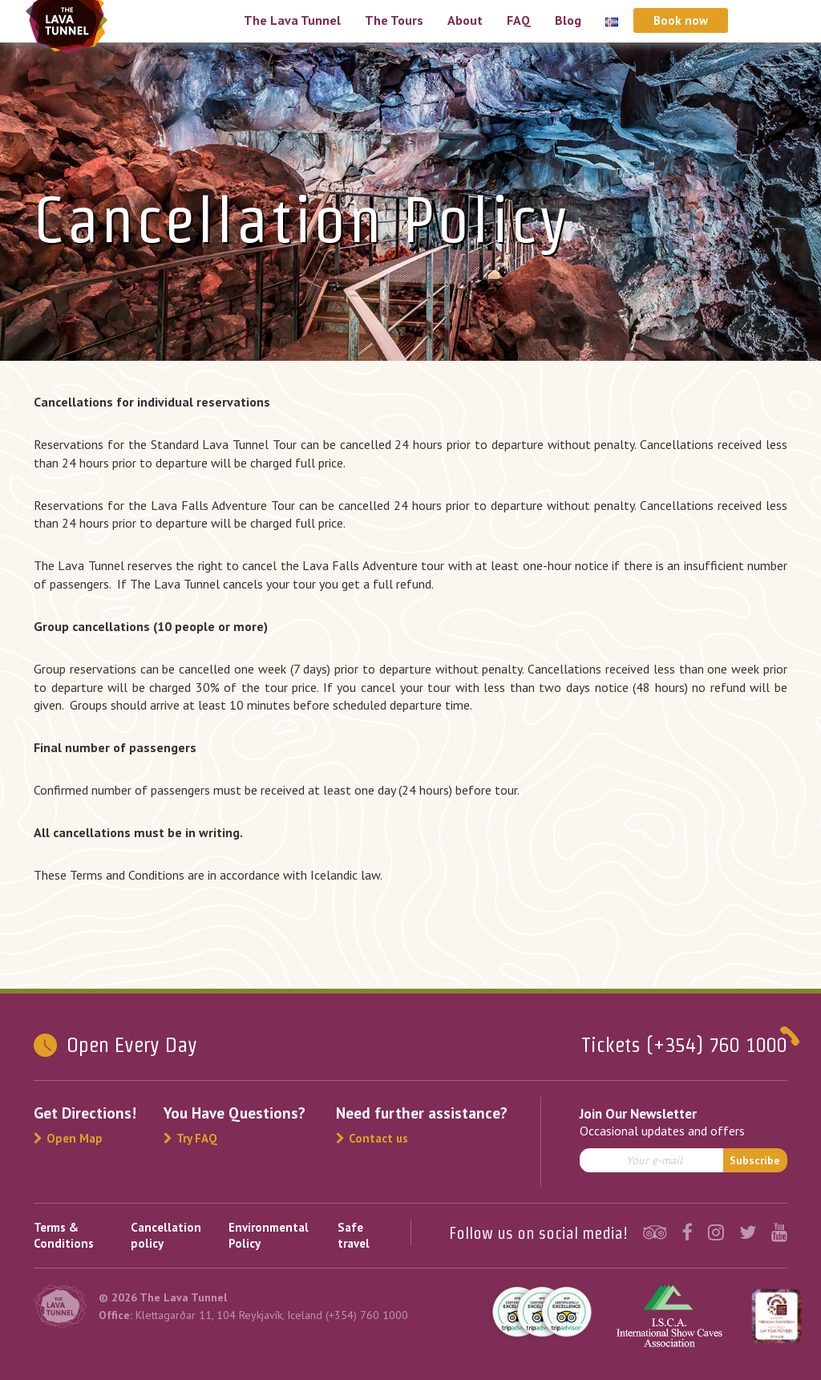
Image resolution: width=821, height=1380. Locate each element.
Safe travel (354, 1235)
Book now (680, 20)
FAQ (519, 20)
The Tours (394, 20)
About (465, 20)
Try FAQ (190, 1138)
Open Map (68, 1138)
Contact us (372, 1138)
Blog (568, 20)
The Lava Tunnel (292, 20)
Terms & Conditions (64, 1235)
